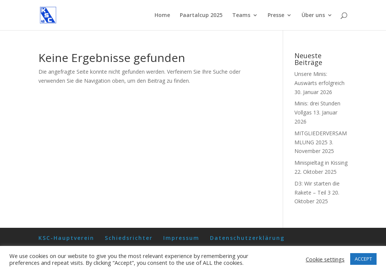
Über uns (313, 15)
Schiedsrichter (129, 237)
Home (162, 15)
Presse (276, 15)
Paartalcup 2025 (201, 15)
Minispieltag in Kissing (321, 162)
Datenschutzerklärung (247, 237)
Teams (241, 15)
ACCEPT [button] (363, 258)
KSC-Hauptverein (66, 237)
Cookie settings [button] (325, 259)
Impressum (181, 237)
